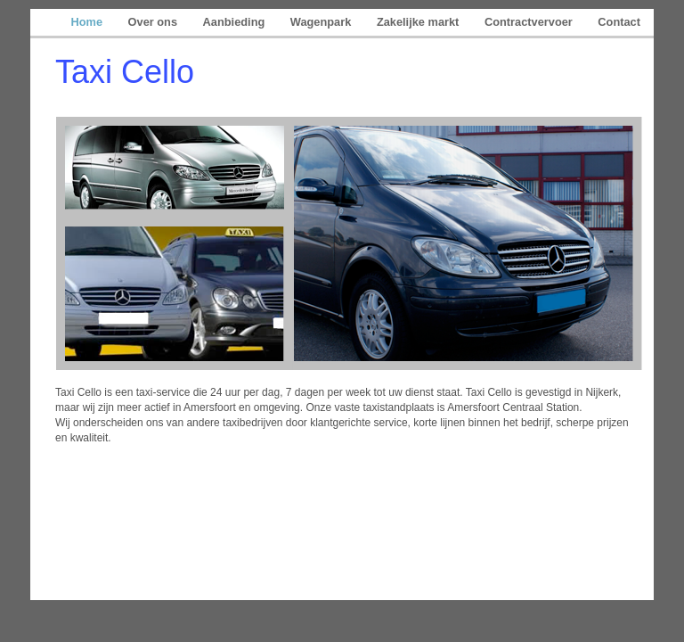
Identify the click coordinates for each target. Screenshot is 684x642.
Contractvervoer (529, 22)
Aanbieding (235, 22)
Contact (619, 22)
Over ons (154, 22)
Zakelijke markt (419, 22)
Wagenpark (322, 22)
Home (87, 22)
